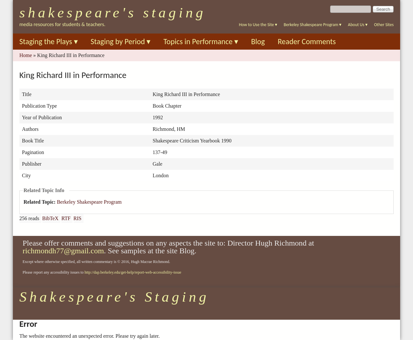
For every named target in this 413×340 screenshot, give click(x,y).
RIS (78, 218)
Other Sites (384, 24)
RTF (65, 218)
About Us (358, 24)
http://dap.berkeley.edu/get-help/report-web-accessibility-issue (133, 272)
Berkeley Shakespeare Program (312, 24)
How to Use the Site (258, 24)
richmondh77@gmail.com (63, 251)
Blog (258, 41)
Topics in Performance (200, 41)
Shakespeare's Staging (112, 13)
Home (25, 55)
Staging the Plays (48, 41)
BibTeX (50, 218)
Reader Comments (307, 41)
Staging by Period (121, 41)
